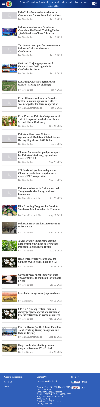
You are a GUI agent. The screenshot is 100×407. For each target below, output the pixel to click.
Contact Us (41, 377)
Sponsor (75, 377)
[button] (4, 4)
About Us (8, 382)
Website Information (13, 377)
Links (6, 387)
